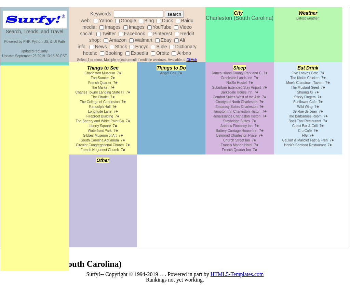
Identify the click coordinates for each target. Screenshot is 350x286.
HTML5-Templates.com (237, 274)
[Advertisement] (34, 168)
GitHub (191, 60)
